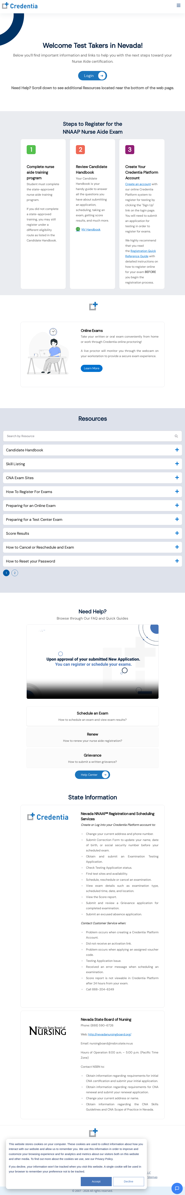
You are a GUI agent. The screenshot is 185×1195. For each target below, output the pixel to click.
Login (95, 76)
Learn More (91, 368)
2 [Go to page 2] (15, 573)
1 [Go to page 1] (6, 573)
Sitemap (152, 1177)
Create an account (138, 184)
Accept (96, 1181)
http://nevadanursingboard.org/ (109, 1034)
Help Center (95, 774)
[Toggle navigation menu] (178, 6)
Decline (128, 1181)
